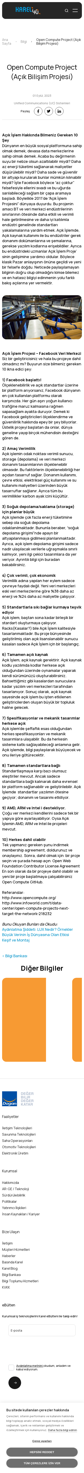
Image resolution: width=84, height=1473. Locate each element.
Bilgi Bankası (11, 1274)
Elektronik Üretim (15, 1153)
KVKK (6, 1287)
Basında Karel (12, 1262)
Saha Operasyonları (17, 1140)
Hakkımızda (10, 1182)
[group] (35, 1020)
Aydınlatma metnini (29, 1366)
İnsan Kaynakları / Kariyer (21, 1214)
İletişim (7, 1243)
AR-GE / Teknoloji (15, 1189)
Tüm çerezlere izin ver (42, 1463)
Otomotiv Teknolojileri (19, 1147)
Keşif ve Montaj (16, 939)
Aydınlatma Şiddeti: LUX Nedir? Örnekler (37, 929)
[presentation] (30, 1344)
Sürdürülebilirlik (13, 1195)
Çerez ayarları (41, 1441)
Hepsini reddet (42, 1452)
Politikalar (9, 1201)
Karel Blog (10, 1268)
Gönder (12, 1382)
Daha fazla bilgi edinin (62, 1430)
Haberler (9, 1256)
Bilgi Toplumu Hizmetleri (20, 1281)
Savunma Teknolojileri (19, 1134)
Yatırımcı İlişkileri (14, 1207)
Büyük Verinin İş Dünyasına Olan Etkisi (35, 934)
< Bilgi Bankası (14, 955)
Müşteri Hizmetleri (16, 1249)
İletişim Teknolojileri (17, 1128)
